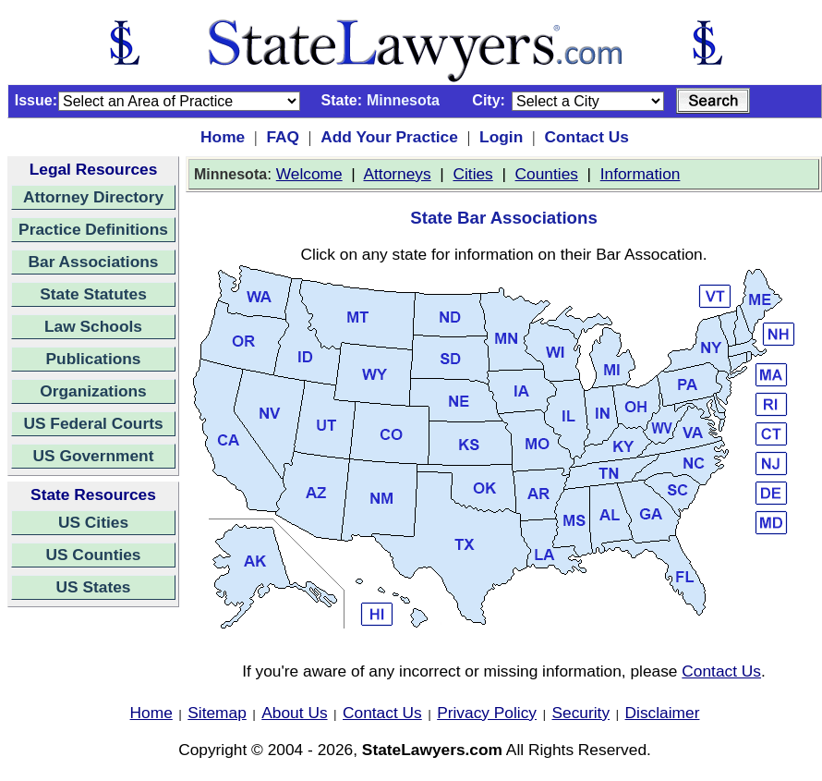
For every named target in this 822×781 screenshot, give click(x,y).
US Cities (93, 522)
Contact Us (586, 137)
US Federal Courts (93, 423)
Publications (92, 358)
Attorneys (396, 174)
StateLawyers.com (432, 749)
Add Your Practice (389, 137)
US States (93, 587)
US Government (93, 455)
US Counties (92, 554)
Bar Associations (94, 261)
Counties (546, 174)
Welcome (309, 174)
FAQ (282, 137)
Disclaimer (662, 712)
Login (501, 137)
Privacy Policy (487, 712)
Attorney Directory (93, 197)
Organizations (93, 391)
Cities (472, 174)
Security (581, 712)
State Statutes (93, 294)
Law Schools (93, 326)
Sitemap (217, 712)
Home (222, 137)
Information (640, 174)
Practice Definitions (93, 229)
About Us (294, 712)
